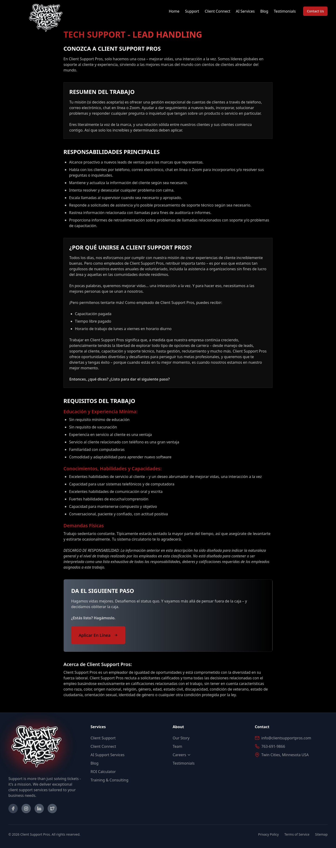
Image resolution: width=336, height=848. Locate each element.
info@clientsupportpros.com (286, 738)
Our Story (181, 738)
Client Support (103, 738)
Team (177, 746)
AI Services (245, 11)
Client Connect (217, 11)
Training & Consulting (109, 780)
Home (174, 11)
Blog (264, 11)
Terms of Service (297, 834)
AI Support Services (107, 754)
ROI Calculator (103, 771)
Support (192, 11)
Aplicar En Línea (98, 635)
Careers (182, 754)
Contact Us (315, 11)
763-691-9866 (273, 746)
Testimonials (285, 11)
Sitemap (321, 834)
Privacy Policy (268, 834)
